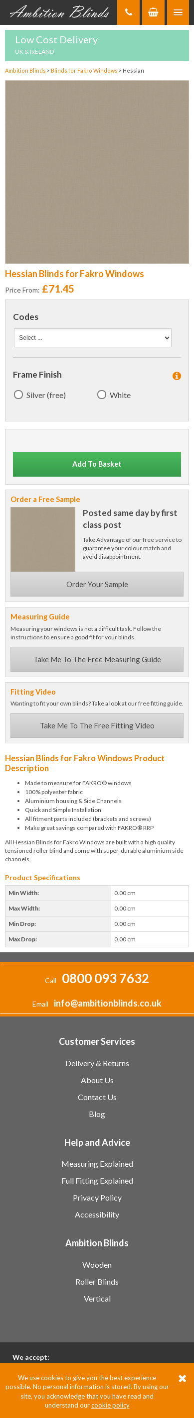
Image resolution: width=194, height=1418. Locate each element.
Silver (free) (46, 395)
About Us (97, 1080)
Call (97, 980)
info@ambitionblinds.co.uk (108, 1003)
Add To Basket (97, 464)
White (120, 395)
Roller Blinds (97, 1281)
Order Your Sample (97, 584)
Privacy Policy (97, 1197)
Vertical (97, 1298)
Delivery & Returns (97, 1063)
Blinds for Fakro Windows (85, 70)
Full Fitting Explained (97, 1180)
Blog (97, 1113)
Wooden (97, 1264)
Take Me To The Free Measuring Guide (97, 659)
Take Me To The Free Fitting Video (97, 725)
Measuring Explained (97, 1163)
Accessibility (97, 1214)
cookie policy (110, 1405)
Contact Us (97, 1097)
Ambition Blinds (60, 12)
